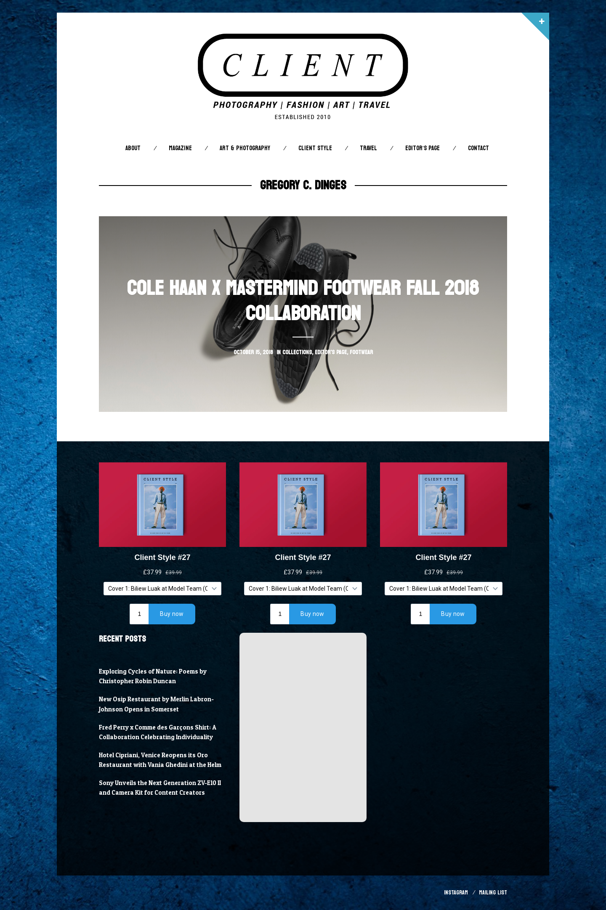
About (133, 148)
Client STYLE (315, 148)
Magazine (180, 148)
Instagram (456, 892)
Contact (478, 148)
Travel (368, 148)
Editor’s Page (422, 148)
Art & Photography (245, 148)
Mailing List (493, 892)
